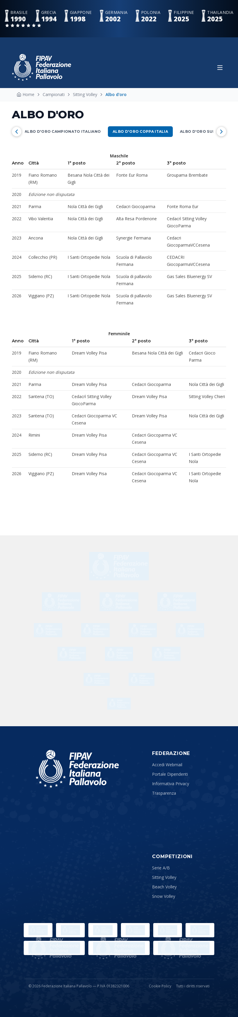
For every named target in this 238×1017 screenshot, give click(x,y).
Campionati (54, 94)
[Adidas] (190, 630)
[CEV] (54, 948)
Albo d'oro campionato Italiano (63, 131)
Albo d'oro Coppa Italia (140, 131)
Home (25, 94)
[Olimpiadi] (38, 930)
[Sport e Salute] (102, 930)
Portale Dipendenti (170, 774)
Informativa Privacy (170, 783)
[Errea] (61, 601)
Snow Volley (163, 896)
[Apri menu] (220, 67)
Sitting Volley (85, 94)
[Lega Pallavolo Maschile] (183, 948)
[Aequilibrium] (48, 630)
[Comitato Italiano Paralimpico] (167, 930)
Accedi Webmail (167, 764)
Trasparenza (164, 793)
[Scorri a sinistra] (16, 131)
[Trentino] (96, 679)
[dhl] (119, 566)
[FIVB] (200, 930)
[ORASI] (119, 654)
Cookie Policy (160, 986)
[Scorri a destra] (221, 131)
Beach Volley (164, 887)
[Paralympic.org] (70, 930)
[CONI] (135, 930)
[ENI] (166, 654)
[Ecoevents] (118, 704)
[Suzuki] (176, 601)
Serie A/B (161, 868)
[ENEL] (71, 654)
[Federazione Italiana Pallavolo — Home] (41, 67)
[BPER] (143, 630)
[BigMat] (119, 601)
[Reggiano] (95, 630)
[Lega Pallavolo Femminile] (118, 948)
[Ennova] (141, 679)
